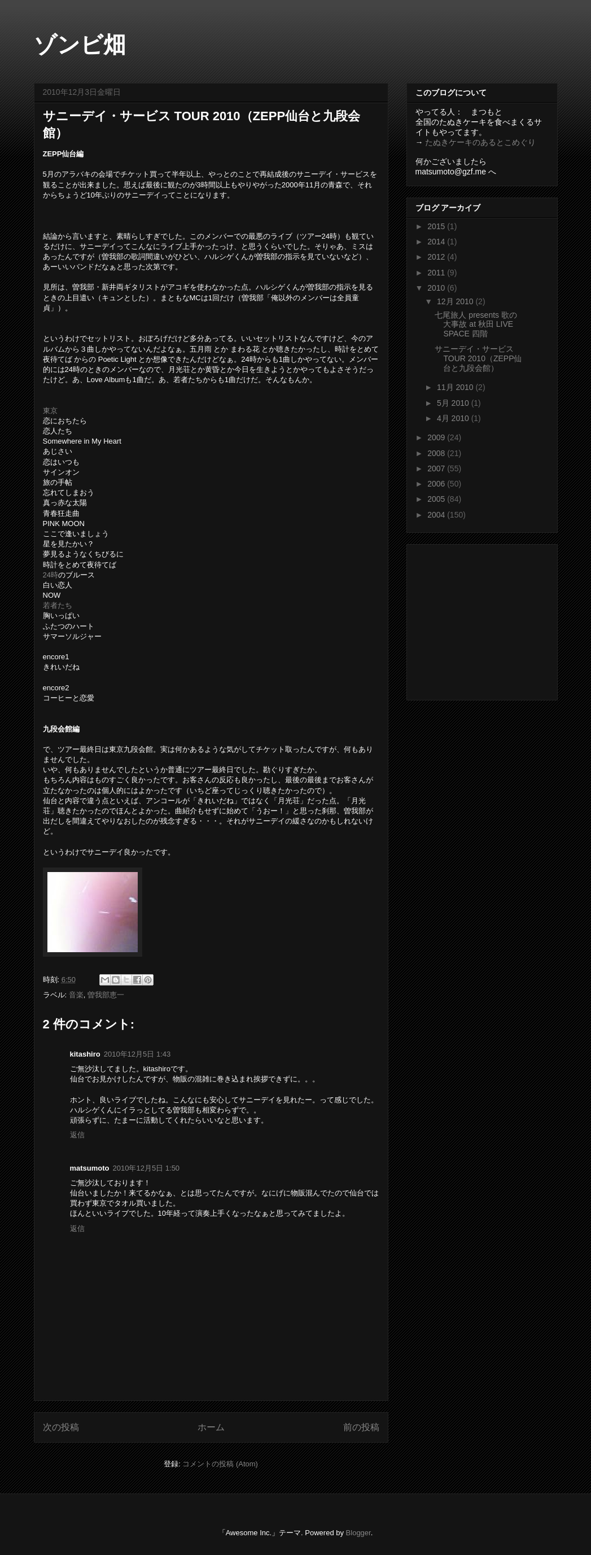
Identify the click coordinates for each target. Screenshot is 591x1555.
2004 (437, 514)
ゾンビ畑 (80, 44)
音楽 (76, 995)
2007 (437, 468)
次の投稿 (61, 1427)
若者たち (57, 605)
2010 (437, 287)
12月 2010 (456, 301)
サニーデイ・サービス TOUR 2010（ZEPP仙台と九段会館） (478, 358)
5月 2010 (454, 403)
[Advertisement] (486, 619)
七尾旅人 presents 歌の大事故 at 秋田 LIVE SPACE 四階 (475, 324)
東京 (50, 410)
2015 (437, 226)
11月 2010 (456, 387)
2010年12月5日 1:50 (146, 1168)
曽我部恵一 (105, 995)
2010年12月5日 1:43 (137, 1054)
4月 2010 (454, 418)
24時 (50, 575)
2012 (437, 256)
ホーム (211, 1427)
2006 (437, 483)
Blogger (358, 1532)
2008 (437, 453)
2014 (437, 241)
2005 (437, 498)
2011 (437, 272)
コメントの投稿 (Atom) (220, 1464)
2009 (437, 437)
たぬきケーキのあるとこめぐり (480, 142)
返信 (77, 1135)
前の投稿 (361, 1427)
